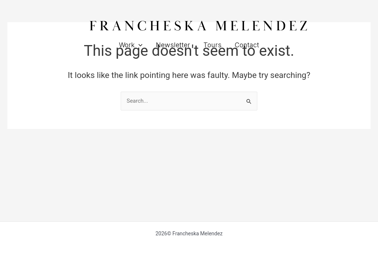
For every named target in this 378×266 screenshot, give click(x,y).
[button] (138, 45)
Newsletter (173, 45)
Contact (247, 45)
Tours (212, 45)
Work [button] (130, 45)
